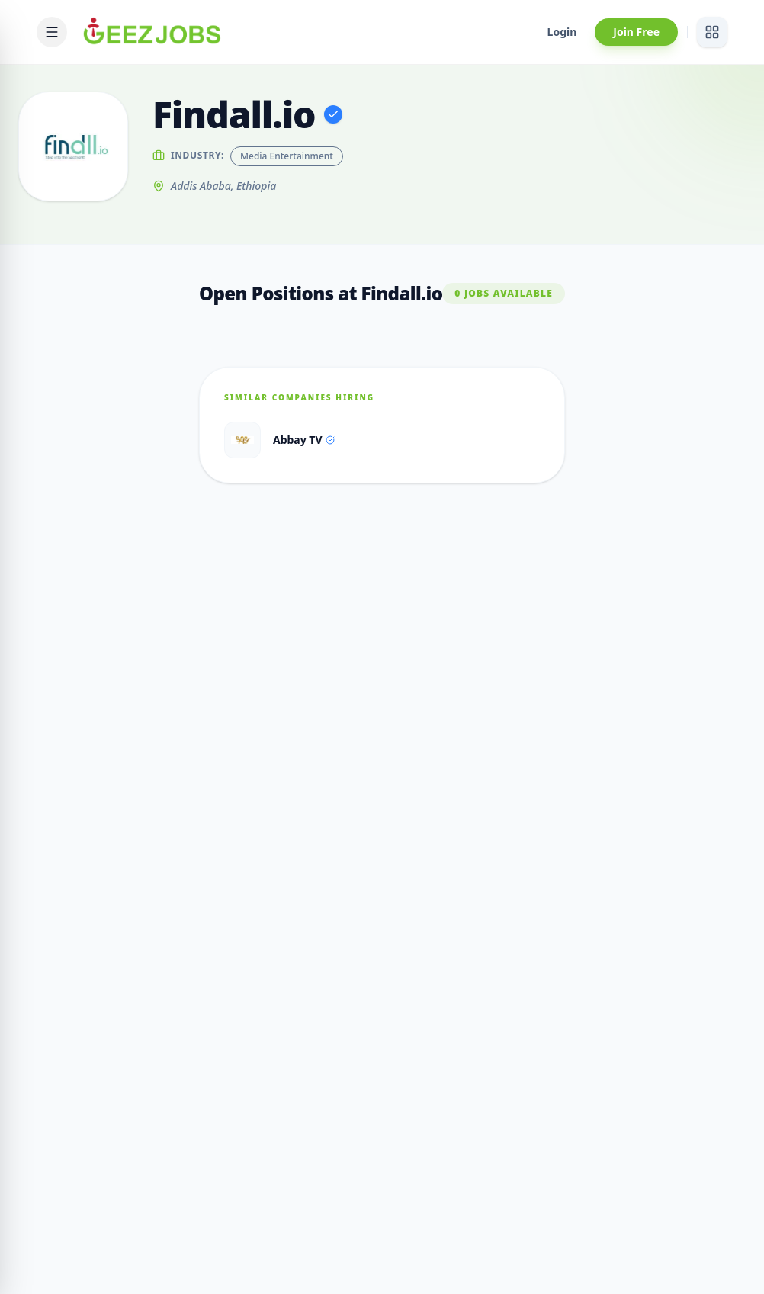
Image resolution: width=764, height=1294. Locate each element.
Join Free (636, 31)
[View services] (712, 32)
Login (562, 31)
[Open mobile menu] (52, 32)
